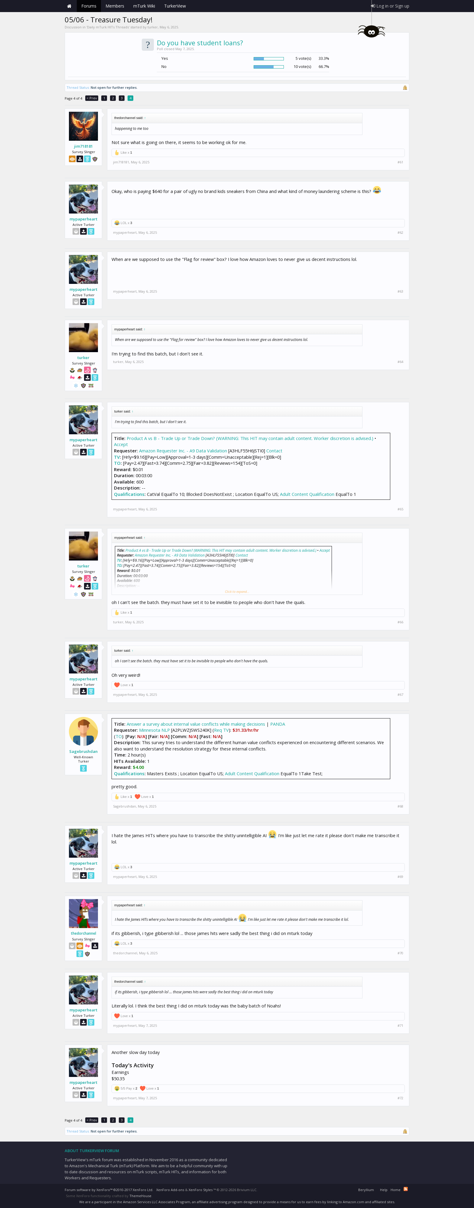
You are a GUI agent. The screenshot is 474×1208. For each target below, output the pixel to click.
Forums (88, 6)
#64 (400, 362)
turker (153, 27)
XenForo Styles (201, 1189)
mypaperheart (83, 219)
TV (117, 457)
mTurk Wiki (144, 6)
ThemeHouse (140, 1196)
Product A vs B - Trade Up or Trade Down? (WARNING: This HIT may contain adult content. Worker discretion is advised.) (250, 438)
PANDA (277, 724)
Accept (121, 444)
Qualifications (129, 494)
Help (384, 1189)
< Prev (91, 98)
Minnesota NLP (154, 730)
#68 (400, 806)
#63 (400, 291)
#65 (400, 509)
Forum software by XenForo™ (109, 1189)
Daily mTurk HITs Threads (108, 27)
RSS (406, 1189)
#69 (400, 877)
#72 (400, 1098)
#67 (400, 694)
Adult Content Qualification (307, 494)
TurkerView (175, 6)
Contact (274, 451)
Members (115, 6)
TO (117, 463)
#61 (400, 162)
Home (69, 6)
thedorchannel (83, 933)
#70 (400, 953)
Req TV (221, 730)
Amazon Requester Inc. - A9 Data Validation (183, 451)
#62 (400, 232)
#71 (400, 1025)
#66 (400, 622)
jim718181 (83, 146)
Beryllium (366, 1189)
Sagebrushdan (83, 751)
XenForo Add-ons (170, 1189)
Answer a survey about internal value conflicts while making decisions (196, 724)
